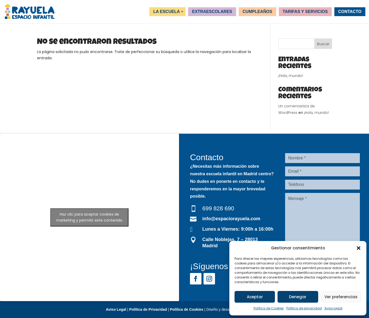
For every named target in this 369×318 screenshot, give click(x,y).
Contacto (349, 11)
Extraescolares (212, 11)
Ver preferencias (341, 297)
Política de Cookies (269, 308)
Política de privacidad (304, 308)
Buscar (323, 44)
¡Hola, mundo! (290, 75)
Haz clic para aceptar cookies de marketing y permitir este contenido (89, 217)
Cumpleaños (257, 11)
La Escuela (166, 11)
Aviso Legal (333, 308)
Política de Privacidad (148, 309)
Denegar (297, 297)
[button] (358, 248)
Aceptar (255, 297)
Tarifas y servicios (305, 11)
